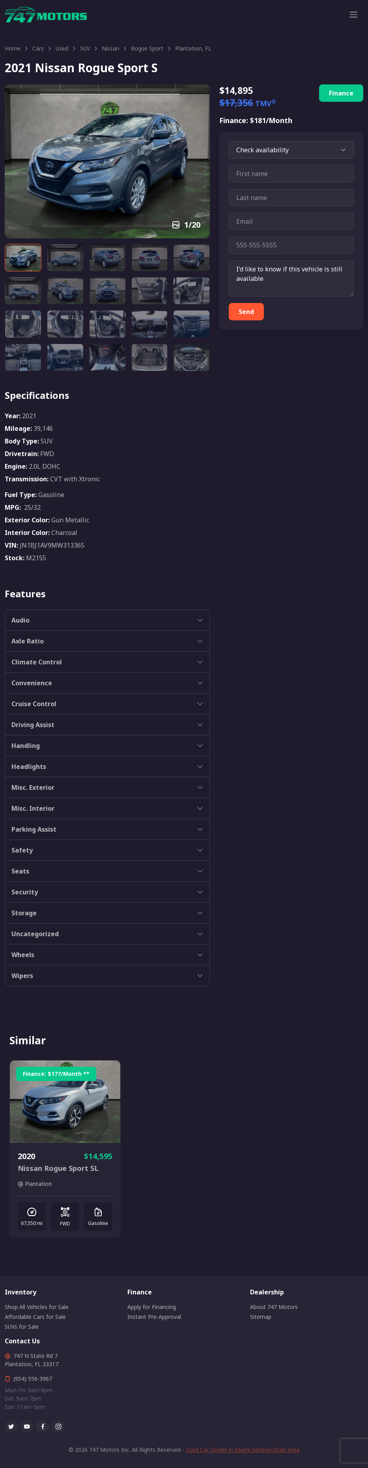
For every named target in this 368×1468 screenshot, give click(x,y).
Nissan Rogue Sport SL (58, 1168)
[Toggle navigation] (353, 14)
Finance (341, 93)
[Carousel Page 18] (107, 357)
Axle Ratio (27, 641)
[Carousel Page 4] (150, 257)
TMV (265, 103)
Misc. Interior (32, 808)
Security (24, 892)
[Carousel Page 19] (150, 357)
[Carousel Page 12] (65, 323)
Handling (25, 745)
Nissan (110, 48)
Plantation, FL (193, 48)
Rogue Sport (147, 48)
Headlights (28, 766)
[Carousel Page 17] (65, 357)
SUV (85, 48)
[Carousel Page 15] (191, 323)
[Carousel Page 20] (191, 357)
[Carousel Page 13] (107, 323)
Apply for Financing (151, 1307)
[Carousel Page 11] (23, 323)
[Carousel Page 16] (23, 357)
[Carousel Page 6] (23, 290)
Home (13, 48)
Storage (24, 913)
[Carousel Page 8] (107, 290)
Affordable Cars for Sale (35, 1316)
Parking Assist (33, 829)
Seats (20, 871)
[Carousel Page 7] (65, 290)
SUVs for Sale (22, 1326)
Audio (20, 620)
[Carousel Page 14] (150, 323)
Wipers (22, 975)
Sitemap (260, 1316)
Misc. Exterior (32, 787)
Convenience (31, 683)
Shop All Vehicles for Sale (37, 1307)
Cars (38, 48)
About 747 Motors (274, 1307)
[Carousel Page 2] (65, 257)
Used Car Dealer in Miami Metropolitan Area (242, 1449)
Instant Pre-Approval (154, 1316)
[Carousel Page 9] (150, 290)
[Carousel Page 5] (191, 257)
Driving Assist (32, 724)
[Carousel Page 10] (191, 290)
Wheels (22, 954)
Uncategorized (35, 933)
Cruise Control (33, 703)
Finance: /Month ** (56, 1074)
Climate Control (36, 662)
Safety (22, 850)
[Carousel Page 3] (107, 257)
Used (62, 48)
